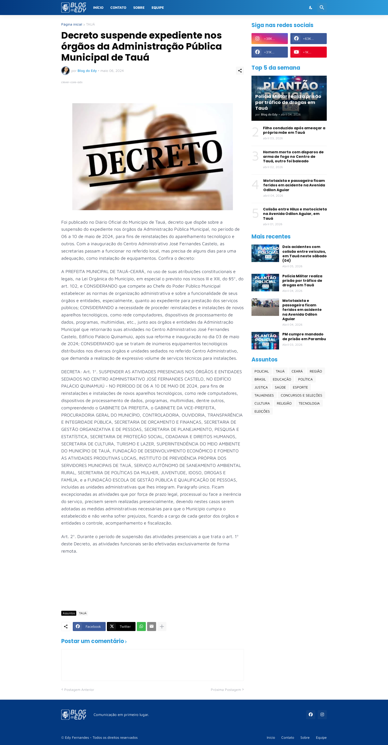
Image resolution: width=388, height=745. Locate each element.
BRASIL (260, 379)
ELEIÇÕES (262, 411)
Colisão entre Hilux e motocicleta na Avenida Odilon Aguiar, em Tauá (295, 214)
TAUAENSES (264, 395)
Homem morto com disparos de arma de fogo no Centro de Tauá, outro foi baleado (293, 157)
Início (98, 7)
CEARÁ (297, 371)
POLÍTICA (305, 379)
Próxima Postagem (226, 689)
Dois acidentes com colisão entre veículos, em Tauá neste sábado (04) (304, 253)
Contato (118, 7)
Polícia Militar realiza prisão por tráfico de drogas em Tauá (302, 281)
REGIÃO (316, 371)
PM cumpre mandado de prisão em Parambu (304, 336)
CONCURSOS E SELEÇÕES (301, 395)
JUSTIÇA (261, 387)
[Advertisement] (152, 592)
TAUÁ (90, 24)
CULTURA (262, 403)
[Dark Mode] (311, 7)
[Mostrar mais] (161, 626)
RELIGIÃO (284, 403)
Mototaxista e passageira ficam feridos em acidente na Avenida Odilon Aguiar (294, 185)
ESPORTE (300, 387)
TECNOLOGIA (309, 403)
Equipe (158, 7)
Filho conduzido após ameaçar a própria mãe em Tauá (294, 130)
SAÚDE (280, 387)
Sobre (139, 7)
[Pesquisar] (322, 7)
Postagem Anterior (79, 689)
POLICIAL (261, 371)
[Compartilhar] (240, 71)
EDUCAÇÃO (282, 379)
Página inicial (71, 24)
